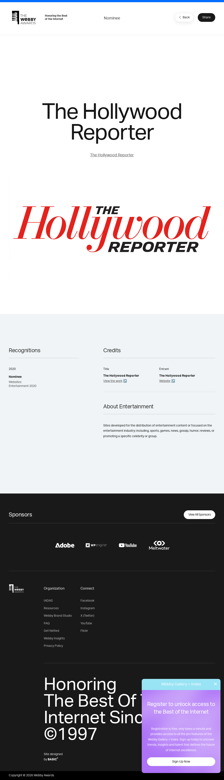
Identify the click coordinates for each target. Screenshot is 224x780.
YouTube (86, 623)
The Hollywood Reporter (112, 155)
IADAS (48, 600)
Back (184, 17)
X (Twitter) (87, 615)
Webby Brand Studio (58, 615)
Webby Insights (54, 638)
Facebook (87, 600)
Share (206, 17)
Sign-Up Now (181, 761)
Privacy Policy (53, 645)
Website (164, 381)
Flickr (84, 630)
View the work (112, 381)
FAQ (47, 623)
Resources (51, 608)
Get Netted (51, 630)
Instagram (87, 608)
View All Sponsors (199, 514)
